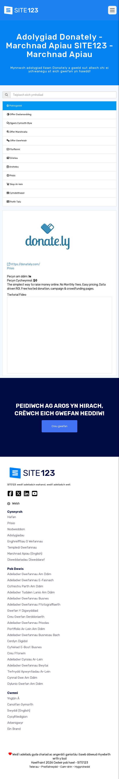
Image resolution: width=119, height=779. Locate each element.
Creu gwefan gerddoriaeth (25, 617)
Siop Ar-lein (15, 184)
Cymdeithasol (15, 193)
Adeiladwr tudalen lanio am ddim (31, 592)
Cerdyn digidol (17, 641)
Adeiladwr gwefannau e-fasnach (30, 580)
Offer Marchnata (17, 132)
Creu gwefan (59, 426)
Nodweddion (16, 529)
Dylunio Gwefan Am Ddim (25, 684)
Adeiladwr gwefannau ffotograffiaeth (33, 604)
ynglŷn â (13, 698)
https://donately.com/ (23, 264)
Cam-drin (66, 766)
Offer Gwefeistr (17, 140)
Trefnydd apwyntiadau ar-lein (28, 671)
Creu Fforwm (16, 653)
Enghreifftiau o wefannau (25, 541)
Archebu (13, 167)
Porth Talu (14, 201)
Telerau (34, 766)
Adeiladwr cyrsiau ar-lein (25, 659)
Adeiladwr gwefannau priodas (28, 623)
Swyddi (18, 710)
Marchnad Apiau (24, 553)
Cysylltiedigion (17, 716)
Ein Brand (14, 729)
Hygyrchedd (82, 766)
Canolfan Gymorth (20, 704)
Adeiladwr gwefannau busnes (28, 598)
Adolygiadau (15, 535)
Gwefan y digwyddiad (22, 610)
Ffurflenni (13, 149)
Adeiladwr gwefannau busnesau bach (33, 635)
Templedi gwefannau (22, 547)
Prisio (11, 175)
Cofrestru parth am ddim (25, 586)
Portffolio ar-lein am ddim (26, 629)
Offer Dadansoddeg (19, 114)
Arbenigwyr (15, 723)
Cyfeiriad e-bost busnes (24, 647)
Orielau (12, 158)
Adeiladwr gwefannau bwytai (27, 665)
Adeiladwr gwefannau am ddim (29, 574)
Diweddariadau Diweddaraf (26, 560)
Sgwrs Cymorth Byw (19, 123)
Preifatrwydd (49, 766)
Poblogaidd (14, 105)
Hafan (11, 517)
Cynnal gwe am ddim (22, 677)
